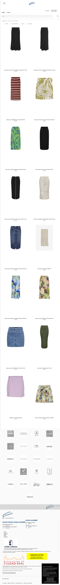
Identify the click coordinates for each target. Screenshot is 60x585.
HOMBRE (8, 12)
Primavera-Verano (15, 23)
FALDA (23, 23)
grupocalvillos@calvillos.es (9, 518)
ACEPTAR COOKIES (50, 580)
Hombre (5, 534)
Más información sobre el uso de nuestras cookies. (50, 575)
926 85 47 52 (7, 525)
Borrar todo (30, 23)
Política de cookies (10, 583)
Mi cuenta (47, 10)
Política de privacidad (28, 583)
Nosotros (5, 533)
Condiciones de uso (19, 583)
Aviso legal (4, 583)
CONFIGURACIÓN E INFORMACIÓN (50, 581)
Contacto (5, 536)
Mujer (5, 535)
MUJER (6, 23)
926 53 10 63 (7, 528)
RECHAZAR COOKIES (50, 578)
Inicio (5, 531)
